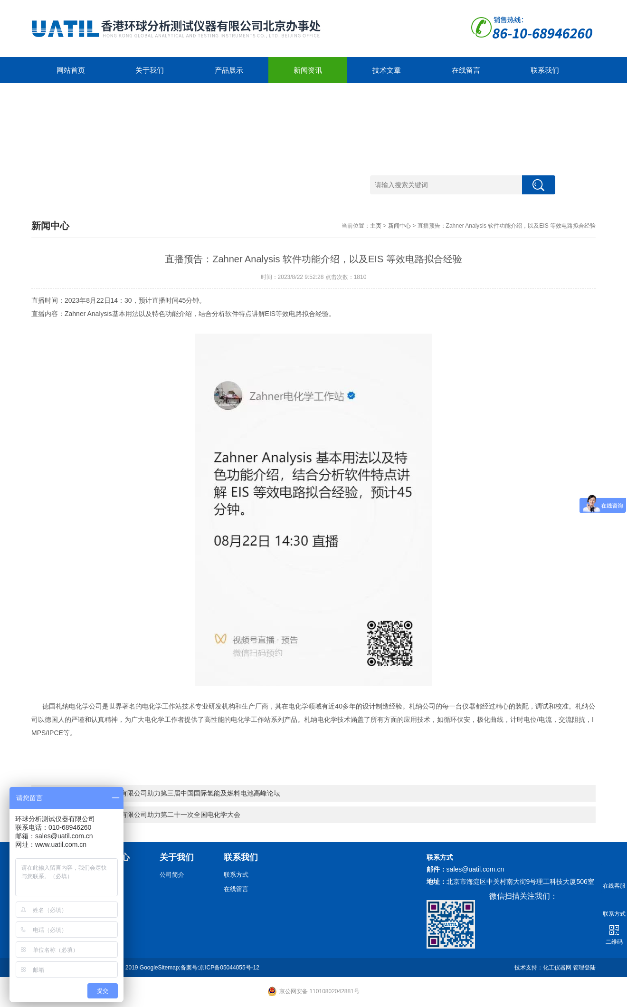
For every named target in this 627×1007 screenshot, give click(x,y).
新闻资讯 (308, 70)
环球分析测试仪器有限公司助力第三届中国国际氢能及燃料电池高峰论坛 (173, 793)
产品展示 (229, 70)
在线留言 (466, 70)
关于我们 (149, 70)
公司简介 (172, 874)
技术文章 (386, 70)
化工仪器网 (557, 967)
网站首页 (71, 70)
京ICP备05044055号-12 (229, 967)
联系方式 (236, 874)
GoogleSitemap (159, 967)
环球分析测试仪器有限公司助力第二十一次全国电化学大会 (153, 814)
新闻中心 (399, 225)
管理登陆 (584, 967)
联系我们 (545, 70)
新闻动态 (107, 874)
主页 (375, 225)
